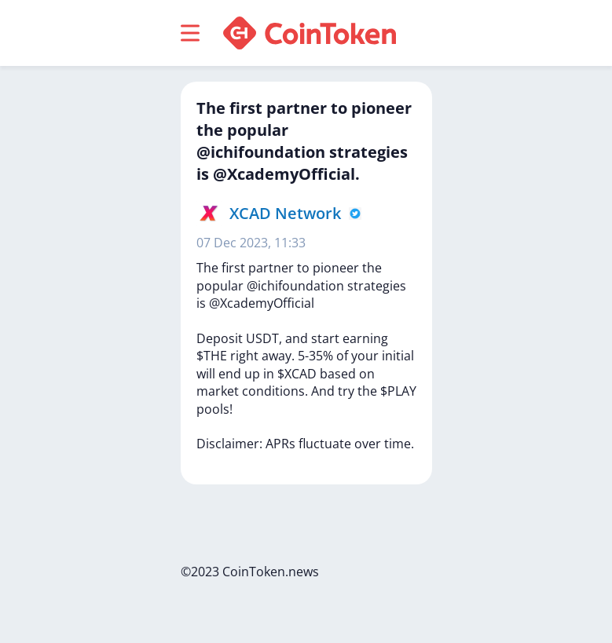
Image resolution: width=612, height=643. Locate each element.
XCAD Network (285, 213)
